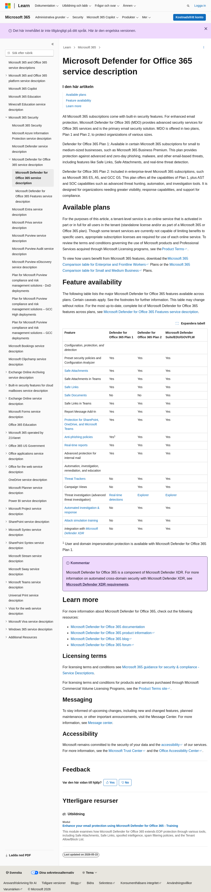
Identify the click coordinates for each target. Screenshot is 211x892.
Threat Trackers (75, 478)
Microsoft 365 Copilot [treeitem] (23, 88)
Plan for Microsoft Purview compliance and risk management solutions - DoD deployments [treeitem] (31, 283)
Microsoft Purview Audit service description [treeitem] (33, 251)
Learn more (73, 106)
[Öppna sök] (188, 6)
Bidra (90, 883)
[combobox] (29, 53)
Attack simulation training (81, 520)
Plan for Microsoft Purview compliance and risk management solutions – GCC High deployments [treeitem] (32, 306)
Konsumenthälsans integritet (140, 883)
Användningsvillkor (179, 883)
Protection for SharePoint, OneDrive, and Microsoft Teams (81, 424)
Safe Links (71, 387)
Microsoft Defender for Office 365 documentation (108, 627)
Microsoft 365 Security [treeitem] (27, 125)
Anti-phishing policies (78, 437)
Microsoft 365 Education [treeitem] (25, 96)
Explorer (143, 495)
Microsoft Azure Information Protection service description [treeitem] (31, 135)
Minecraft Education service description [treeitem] (27, 107)
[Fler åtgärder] (204, 47)
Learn (67, 47)
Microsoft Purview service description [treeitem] (29, 238)
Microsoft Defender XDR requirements (97, 584)
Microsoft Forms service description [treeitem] (25, 414)
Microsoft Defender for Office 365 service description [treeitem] (31, 178)
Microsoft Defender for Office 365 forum (101, 645)
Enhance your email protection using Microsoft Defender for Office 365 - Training (120, 825)
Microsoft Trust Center (125, 751)
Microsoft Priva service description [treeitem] (27, 225)
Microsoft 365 (87, 47)
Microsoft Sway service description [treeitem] (24, 571)
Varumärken (11, 889)
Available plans (76, 94)
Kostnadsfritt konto (189, 17)
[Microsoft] (8, 6)
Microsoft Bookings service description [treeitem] (26, 348)
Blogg (75, 883)
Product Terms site (153, 688)
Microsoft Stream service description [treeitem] (25, 558)
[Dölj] (52, 44)
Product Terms (173, 249)
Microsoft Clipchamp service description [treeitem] (27, 361)
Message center (100, 723)
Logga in (200, 5)
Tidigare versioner (54, 883)
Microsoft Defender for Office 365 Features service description (151, 312)
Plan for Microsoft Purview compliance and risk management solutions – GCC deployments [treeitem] (32, 330)
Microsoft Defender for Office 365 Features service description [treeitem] (33, 196)
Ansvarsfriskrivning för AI (20, 883)
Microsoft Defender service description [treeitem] (30, 149)
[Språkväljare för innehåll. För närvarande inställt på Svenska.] (13, 872)
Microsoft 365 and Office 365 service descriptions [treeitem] (28, 65)
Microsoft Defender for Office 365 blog (100, 639)
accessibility (170, 745)
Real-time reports (75, 445)
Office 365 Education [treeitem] (23, 424)
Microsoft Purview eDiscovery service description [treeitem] (32, 264)
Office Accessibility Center (179, 751)
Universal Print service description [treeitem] (23, 598)
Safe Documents (75, 395)
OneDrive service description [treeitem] (28, 479)
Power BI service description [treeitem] (28, 501)
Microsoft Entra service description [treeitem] (27, 212)
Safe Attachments (76, 370)
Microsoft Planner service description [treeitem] (25, 490)
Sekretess (105, 883)
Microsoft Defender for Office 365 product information (111, 633)
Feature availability (78, 100)
